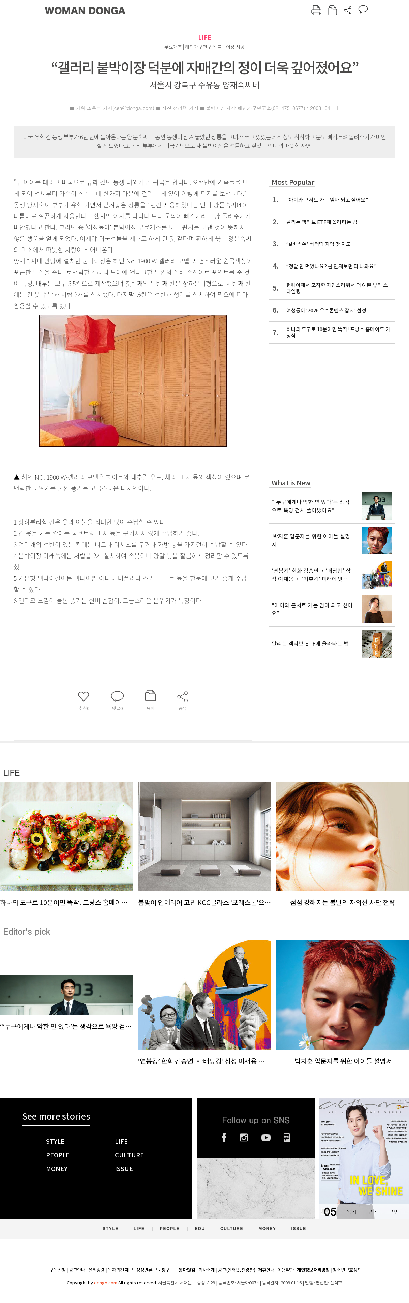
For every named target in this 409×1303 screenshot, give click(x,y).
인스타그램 (244, 1137)
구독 (372, 1212)
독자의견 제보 (120, 1270)
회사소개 (206, 1270)
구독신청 (57, 1270)
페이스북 (224, 1137)
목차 (351, 1212)
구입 (393, 1212)
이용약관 (285, 1270)
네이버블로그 (287, 1137)
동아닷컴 (187, 1270)
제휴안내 (266, 1270)
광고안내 (77, 1270)
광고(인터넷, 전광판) (236, 1270)
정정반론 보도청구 (152, 1270)
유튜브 (266, 1137)
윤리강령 (96, 1270)
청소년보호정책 (347, 1270)
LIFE (204, 38)
